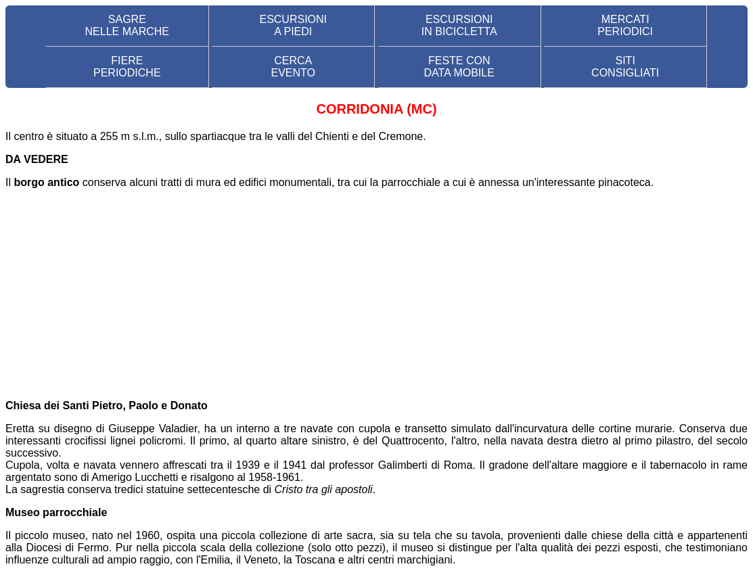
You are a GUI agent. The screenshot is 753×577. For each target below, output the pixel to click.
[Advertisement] (376, 294)
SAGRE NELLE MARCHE (127, 25)
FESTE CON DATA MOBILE (459, 66)
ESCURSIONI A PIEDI (293, 25)
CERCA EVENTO (293, 66)
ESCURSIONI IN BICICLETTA (459, 25)
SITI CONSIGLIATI (625, 66)
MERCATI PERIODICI (625, 25)
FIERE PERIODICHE (127, 66)
